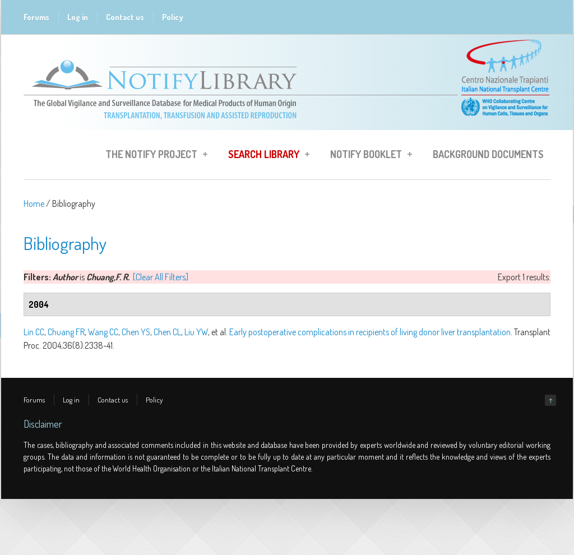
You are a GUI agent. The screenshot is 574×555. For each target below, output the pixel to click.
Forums (36, 17)
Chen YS (136, 331)
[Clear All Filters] (160, 277)
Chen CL (167, 331)
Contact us (125, 17)
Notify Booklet (367, 156)
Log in (77, 17)
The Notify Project (153, 156)
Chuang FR (66, 331)
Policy (172, 17)
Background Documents (488, 154)
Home (34, 203)
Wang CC (103, 331)
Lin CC (34, 331)
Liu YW (196, 331)
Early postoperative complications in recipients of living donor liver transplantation (370, 331)
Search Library (265, 156)
